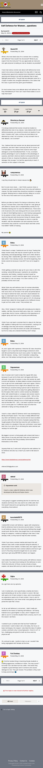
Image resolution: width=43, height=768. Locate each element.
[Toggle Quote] (5, 485)
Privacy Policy (13, 761)
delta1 (12, 477)
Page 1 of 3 (21, 40)
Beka (12, 243)
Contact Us (23, 761)
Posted (17, 51)
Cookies (32, 761)
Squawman (15, 367)
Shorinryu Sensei (17, 120)
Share (10, 701)
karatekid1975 (16, 517)
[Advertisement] (21, 736)
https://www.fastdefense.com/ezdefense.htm (16, 459)
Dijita (12, 576)
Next (36, 40)
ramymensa (15, 172)
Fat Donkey (15, 653)
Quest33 (6, 31)
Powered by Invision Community (21, 765)
